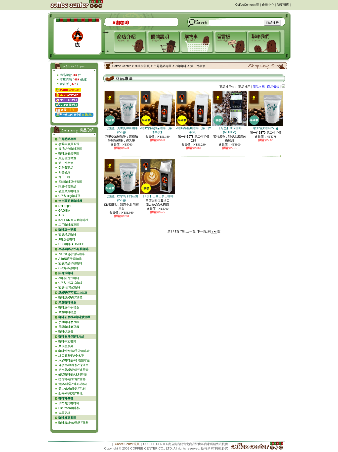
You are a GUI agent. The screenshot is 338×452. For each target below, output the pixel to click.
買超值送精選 (67, 158)
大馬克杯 (64, 412)
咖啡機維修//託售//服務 (73, 422)
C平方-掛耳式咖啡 (70, 283)
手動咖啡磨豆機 (68, 322)
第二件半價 (65, 163)
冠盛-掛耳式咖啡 (69, 287)
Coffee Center (121, 66)
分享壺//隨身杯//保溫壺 (73, 365)
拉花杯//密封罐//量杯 (71, 379)
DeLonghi (64, 206)
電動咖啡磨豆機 (68, 327)
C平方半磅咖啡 (68, 268)
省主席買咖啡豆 (68, 191)
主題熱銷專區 (162, 66)
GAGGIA (64, 210)
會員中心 (268, 4)
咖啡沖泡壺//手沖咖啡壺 (74, 351)
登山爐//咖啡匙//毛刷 (71, 388)
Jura (61, 215)
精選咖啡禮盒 (67, 312)
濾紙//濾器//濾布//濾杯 (72, 384)
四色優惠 (64, 172)
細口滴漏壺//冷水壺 (71, 355)
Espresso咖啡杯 (69, 408)
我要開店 (283, 4)
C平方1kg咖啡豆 (69, 196)
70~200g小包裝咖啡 (71, 254)
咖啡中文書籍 (67, 341)
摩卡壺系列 (65, 346)
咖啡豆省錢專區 (68, 153)
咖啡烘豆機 (65, 331)
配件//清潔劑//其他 (70, 393)
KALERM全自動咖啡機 (73, 220)
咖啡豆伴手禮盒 (68, 307)
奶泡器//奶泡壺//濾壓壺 (73, 370)
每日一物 (64, 177)
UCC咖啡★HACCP (71, 244)
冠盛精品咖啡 (67, 234)
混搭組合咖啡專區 (70, 149)
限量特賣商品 (67, 186)
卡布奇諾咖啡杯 (68, 403)
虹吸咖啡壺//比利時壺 (72, 374)
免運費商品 (65, 167)
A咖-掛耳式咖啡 (68, 278)
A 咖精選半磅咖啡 (70, 259)
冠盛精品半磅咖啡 (70, 263)
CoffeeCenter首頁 (247, 4)
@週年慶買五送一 (70, 144)
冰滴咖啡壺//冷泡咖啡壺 (74, 360)
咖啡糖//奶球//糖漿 (70, 297)
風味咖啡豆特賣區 (70, 182)
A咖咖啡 (180, 66)
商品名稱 (259, 86)
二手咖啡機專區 (68, 224)
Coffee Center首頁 (127, 444)
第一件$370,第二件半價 (265, 132)
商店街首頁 (142, 66)
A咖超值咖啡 (66, 239)
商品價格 (273, 86)
